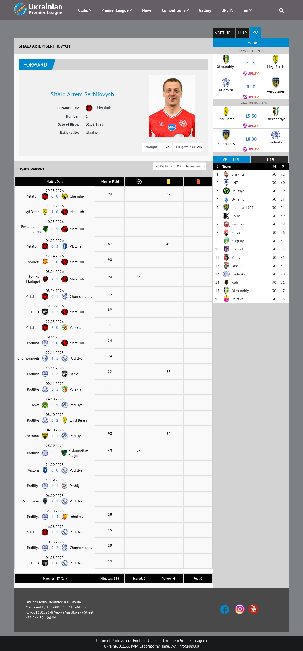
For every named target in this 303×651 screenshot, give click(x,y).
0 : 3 (54, 246)
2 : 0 (54, 327)
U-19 (242, 33)
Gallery (205, 10)
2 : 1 (54, 279)
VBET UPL (224, 33)
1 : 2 (54, 373)
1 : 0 (54, 563)
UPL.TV (227, 10)
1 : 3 (54, 312)
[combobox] (163, 166)
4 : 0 (54, 211)
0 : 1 (54, 229)
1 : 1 (54, 389)
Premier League (115, 10)
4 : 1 (54, 358)
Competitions (173, 10)
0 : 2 (54, 420)
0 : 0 (54, 196)
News (147, 10)
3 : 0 (54, 343)
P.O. (255, 32)
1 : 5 (54, 516)
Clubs (83, 10)
